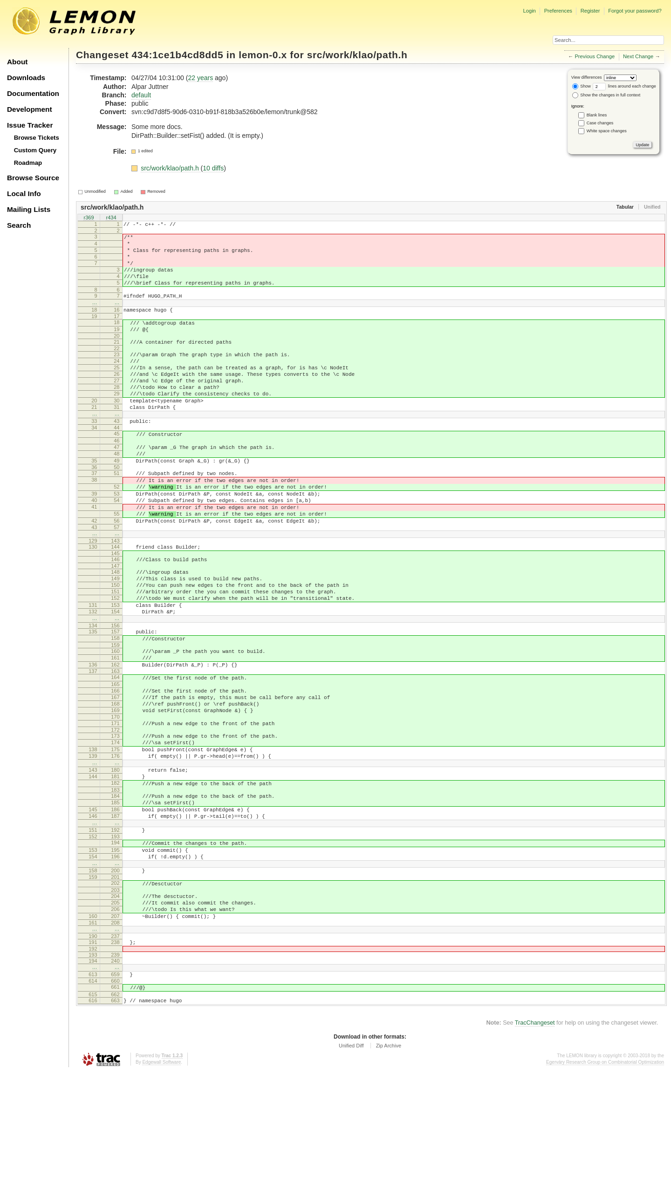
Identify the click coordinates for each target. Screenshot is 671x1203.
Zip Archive (388, 1177)
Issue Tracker (30, 125)
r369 (88, 218)
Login (529, 11)
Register (590, 11)
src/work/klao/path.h (357, 54)
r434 (111, 218)
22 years (200, 78)
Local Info (24, 193)
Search (19, 225)
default (141, 95)
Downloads (26, 78)
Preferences (558, 11)
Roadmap (28, 162)
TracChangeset (535, 1154)
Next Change (638, 56)
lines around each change (624, 86)
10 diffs (213, 168)
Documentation (33, 93)
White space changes (607, 131)
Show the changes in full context (606, 95)
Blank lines (597, 115)
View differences (586, 77)
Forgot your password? (634, 11)
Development (29, 109)
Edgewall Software (161, 1193)
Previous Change (595, 56)
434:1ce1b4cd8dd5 (178, 54)
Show (581, 86)
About (17, 62)
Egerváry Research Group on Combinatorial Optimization (605, 1193)
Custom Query (35, 150)
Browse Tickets (36, 137)
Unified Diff (351, 1177)
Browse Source (33, 178)
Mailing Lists (28, 209)
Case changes (600, 123)
